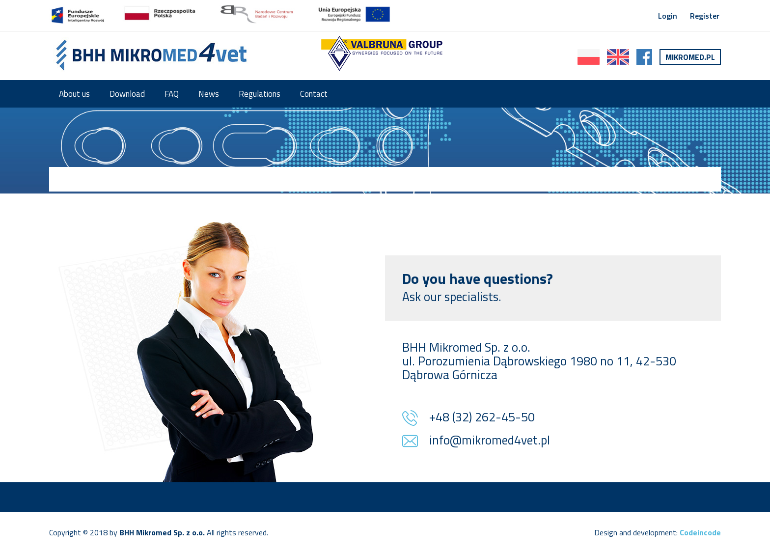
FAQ (172, 93)
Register (704, 16)
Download (127, 93)
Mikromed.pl (690, 57)
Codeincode (700, 532)
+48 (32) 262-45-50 (482, 418)
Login (667, 16)
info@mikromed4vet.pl (489, 441)
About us (74, 93)
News (208, 93)
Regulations (259, 93)
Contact (314, 93)
